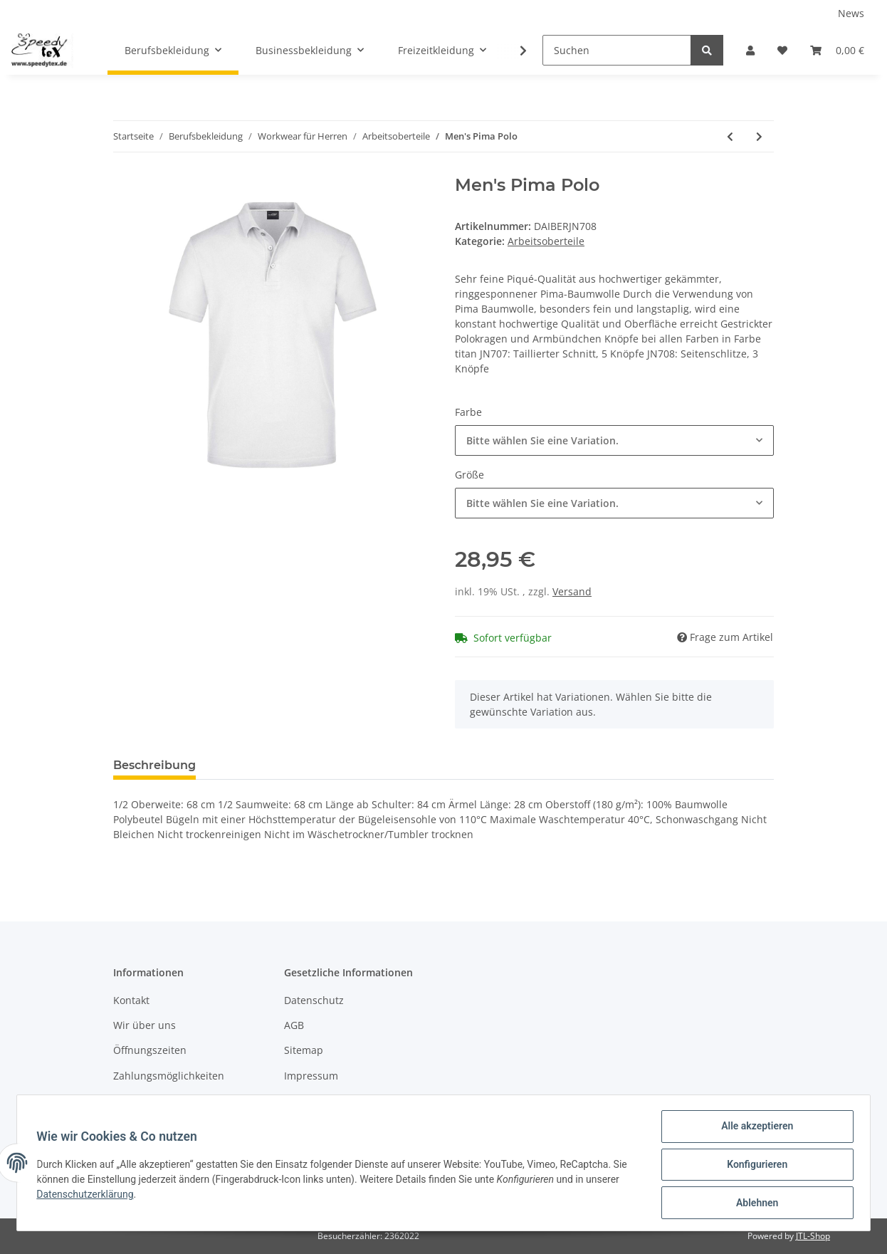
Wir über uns (144, 1025)
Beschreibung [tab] (154, 765)
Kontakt (131, 1000)
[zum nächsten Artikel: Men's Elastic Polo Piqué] (759, 136)
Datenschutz (314, 1000)
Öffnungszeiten (150, 1050)
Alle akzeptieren (753, 1129)
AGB (294, 1025)
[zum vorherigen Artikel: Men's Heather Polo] (730, 136)
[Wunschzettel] (782, 50)
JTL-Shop (813, 1236)
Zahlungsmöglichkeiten (168, 1075)
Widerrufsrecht (320, 1100)
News (851, 13)
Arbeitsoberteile (546, 241)
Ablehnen (754, 1203)
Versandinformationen (167, 1100)
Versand (572, 591)
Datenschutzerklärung (88, 1196)
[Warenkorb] (837, 50)
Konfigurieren (753, 1166)
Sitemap (303, 1050)
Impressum (311, 1075)
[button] (750, 50)
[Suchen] (616, 50)
